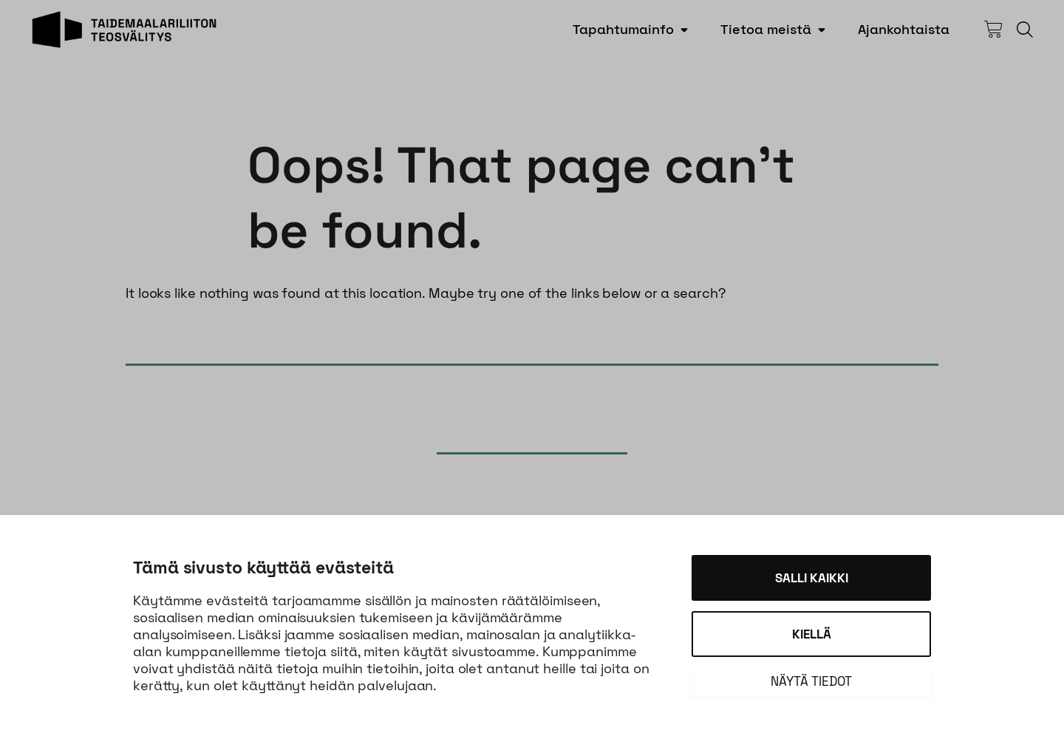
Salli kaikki (811, 578)
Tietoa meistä (765, 29)
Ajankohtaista (903, 29)
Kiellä (811, 634)
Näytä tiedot (811, 681)
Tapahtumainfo (623, 29)
